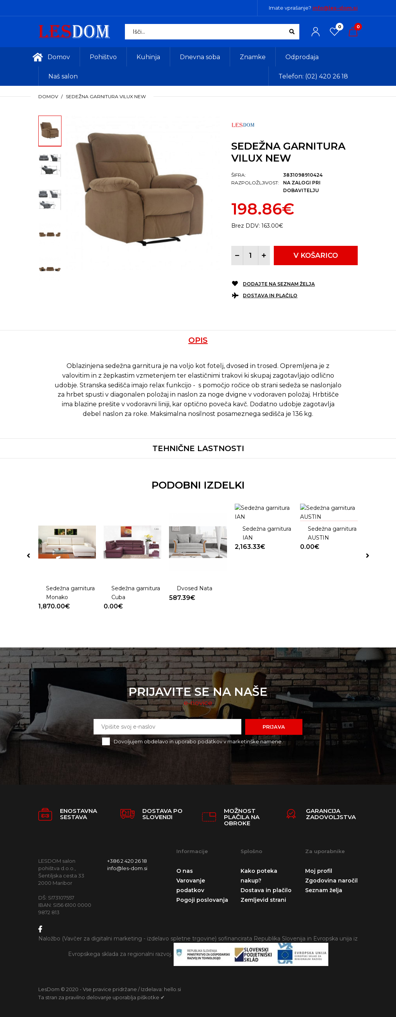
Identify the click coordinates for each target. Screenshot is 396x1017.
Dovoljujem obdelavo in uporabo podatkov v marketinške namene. (198, 739)
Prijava (274, 725)
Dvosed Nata (194, 569)
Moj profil (318, 868)
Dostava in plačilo (270, 295)
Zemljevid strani (263, 897)
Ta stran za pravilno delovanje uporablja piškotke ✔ (101, 995)
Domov (48, 96)
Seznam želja (323, 888)
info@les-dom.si (335, 8)
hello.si (172, 987)
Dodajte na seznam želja (279, 284)
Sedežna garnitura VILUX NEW (106, 96)
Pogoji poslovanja (202, 897)
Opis (198, 340)
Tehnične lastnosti (198, 448)
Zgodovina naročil (331, 878)
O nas (184, 868)
